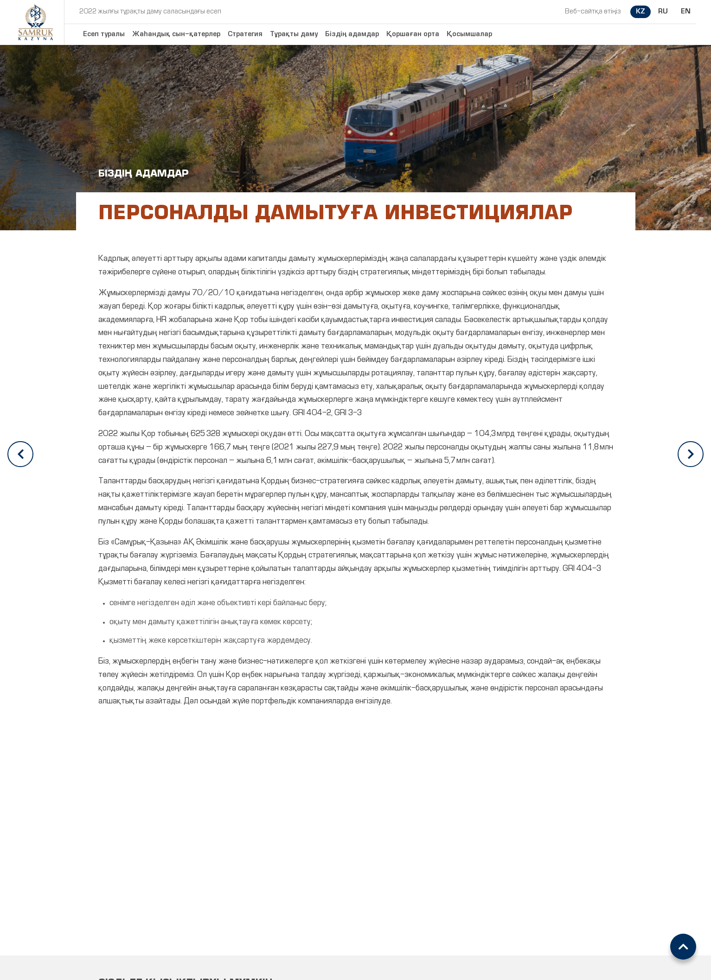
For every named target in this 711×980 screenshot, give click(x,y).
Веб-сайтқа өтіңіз (593, 12)
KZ (640, 11)
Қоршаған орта (412, 34)
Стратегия (245, 34)
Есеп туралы (104, 34)
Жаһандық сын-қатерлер (176, 34)
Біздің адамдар (352, 34)
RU (663, 11)
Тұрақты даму (294, 34)
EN (686, 11)
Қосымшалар (469, 34)
